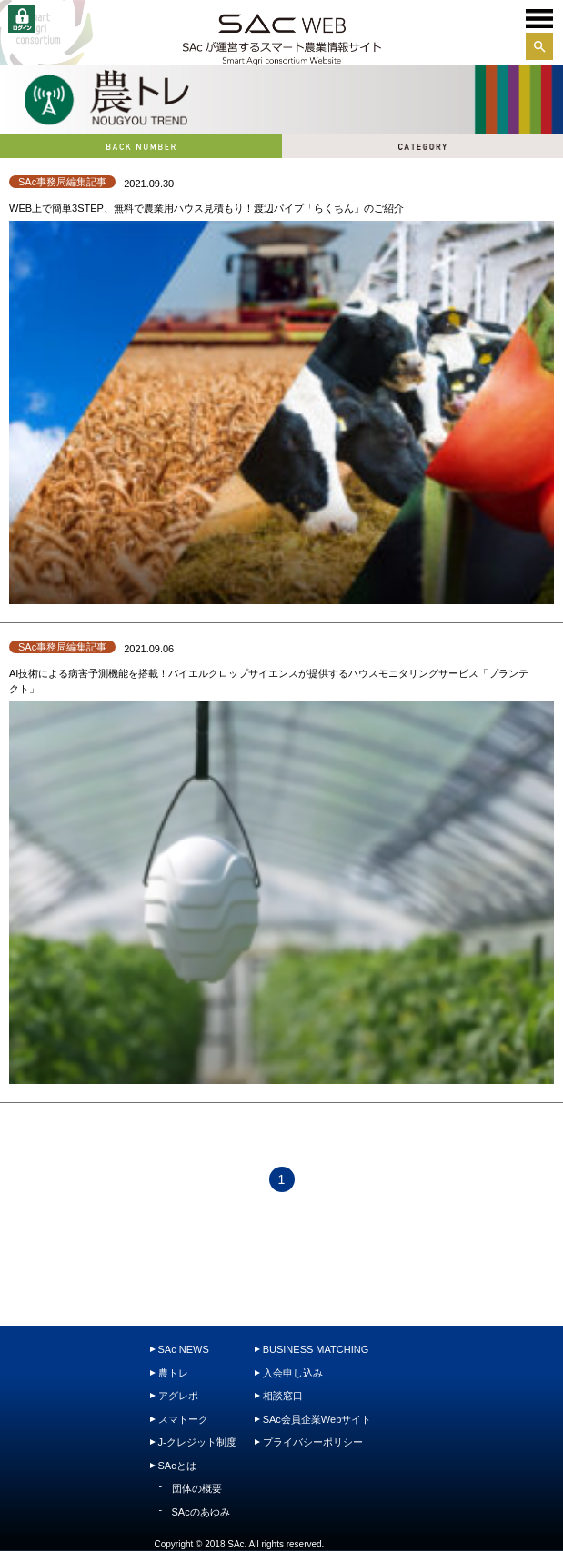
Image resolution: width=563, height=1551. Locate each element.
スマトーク (183, 1419)
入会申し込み (293, 1372)
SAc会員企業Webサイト (317, 1419)
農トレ (173, 1372)
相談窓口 (283, 1395)
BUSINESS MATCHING (316, 1349)
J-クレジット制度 (197, 1442)
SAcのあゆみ (201, 1511)
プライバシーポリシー (313, 1442)
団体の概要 (197, 1488)
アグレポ (178, 1395)
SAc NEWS (183, 1349)
